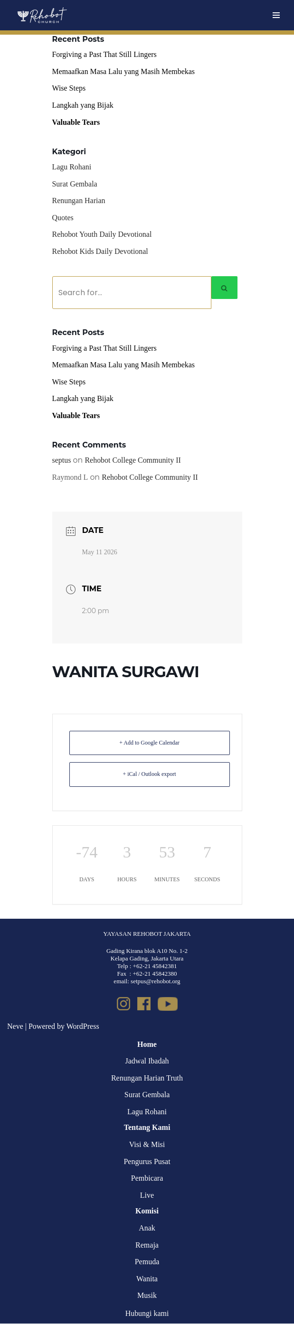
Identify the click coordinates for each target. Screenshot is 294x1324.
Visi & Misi (147, 1145)
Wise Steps (69, 88)
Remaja (147, 1245)
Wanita (147, 1279)
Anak (147, 1229)
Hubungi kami (147, 1314)
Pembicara (147, 1179)
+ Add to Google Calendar (149, 743)
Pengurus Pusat (146, 1162)
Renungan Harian (78, 201)
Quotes (63, 218)
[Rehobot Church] (41, 15)
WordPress (82, 1027)
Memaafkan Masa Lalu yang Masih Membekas (124, 71)
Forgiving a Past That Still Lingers (104, 54)
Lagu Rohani (72, 167)
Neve (15, 1027)
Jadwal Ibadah (147, 1062)
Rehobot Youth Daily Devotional (102, 235)
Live (147, 1196)
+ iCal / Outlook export (149, 775)
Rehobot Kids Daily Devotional (100, 252)
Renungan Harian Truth (147, 1078)
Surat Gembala (75, 184)
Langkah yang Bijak (83, 105)
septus (61, 461)
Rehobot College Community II (133, 461)
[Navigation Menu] (276, 15)
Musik (147, 1296)
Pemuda (147, 1263)
